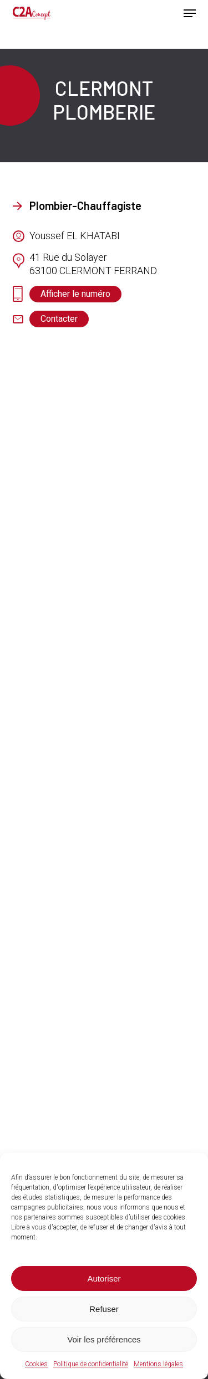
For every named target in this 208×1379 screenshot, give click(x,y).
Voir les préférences (104, 1339)
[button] (190, 13)
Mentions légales (158, 1364)
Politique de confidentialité (90, 1364)
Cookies (36, 1364)
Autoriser (103, 1278)
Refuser (104, 1309)
